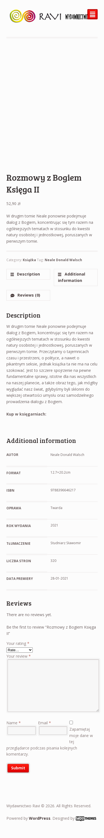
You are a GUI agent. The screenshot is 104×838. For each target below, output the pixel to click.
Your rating (17, 643)
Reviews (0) (28, 295)
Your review (18, 656)
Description (28, 274)
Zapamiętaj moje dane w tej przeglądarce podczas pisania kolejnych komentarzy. (49, 742)
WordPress (39, 818)
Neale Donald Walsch (63, 260)
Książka (29, 260)
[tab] (28, 274)
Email (44, 722)
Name (13, 722)
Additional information (71, 277)
